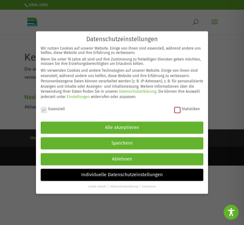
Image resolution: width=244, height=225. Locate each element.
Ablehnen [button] (122, 156)
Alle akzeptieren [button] (122, 125)
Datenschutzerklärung (137, 89)
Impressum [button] (149, 183)
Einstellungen (78, 94)
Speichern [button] (122, 140)
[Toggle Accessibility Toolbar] (231, 212)
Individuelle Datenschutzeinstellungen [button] (122, 172)
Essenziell (53, 106)
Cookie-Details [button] (97, 183)
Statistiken (187, 106)
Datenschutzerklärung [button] (124, 183)
